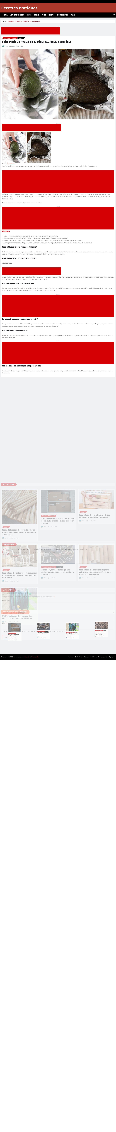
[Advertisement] (31, 31)
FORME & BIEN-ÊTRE (48, 15)
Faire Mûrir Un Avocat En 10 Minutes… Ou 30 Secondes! (24, 21)
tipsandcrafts (11, 164)
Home (4, 21)
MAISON (29, 15)
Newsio (27, 657)
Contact (86, 657)
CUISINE (36, 15)
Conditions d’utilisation (75, 657)
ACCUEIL (5, 15)
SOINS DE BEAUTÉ (62, 15)
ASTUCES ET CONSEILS (17, 15)
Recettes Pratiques (19, 7)
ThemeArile (34, 657)
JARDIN (73, 15)
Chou (6, 46)
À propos (112, 657)
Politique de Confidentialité (99, 657)
